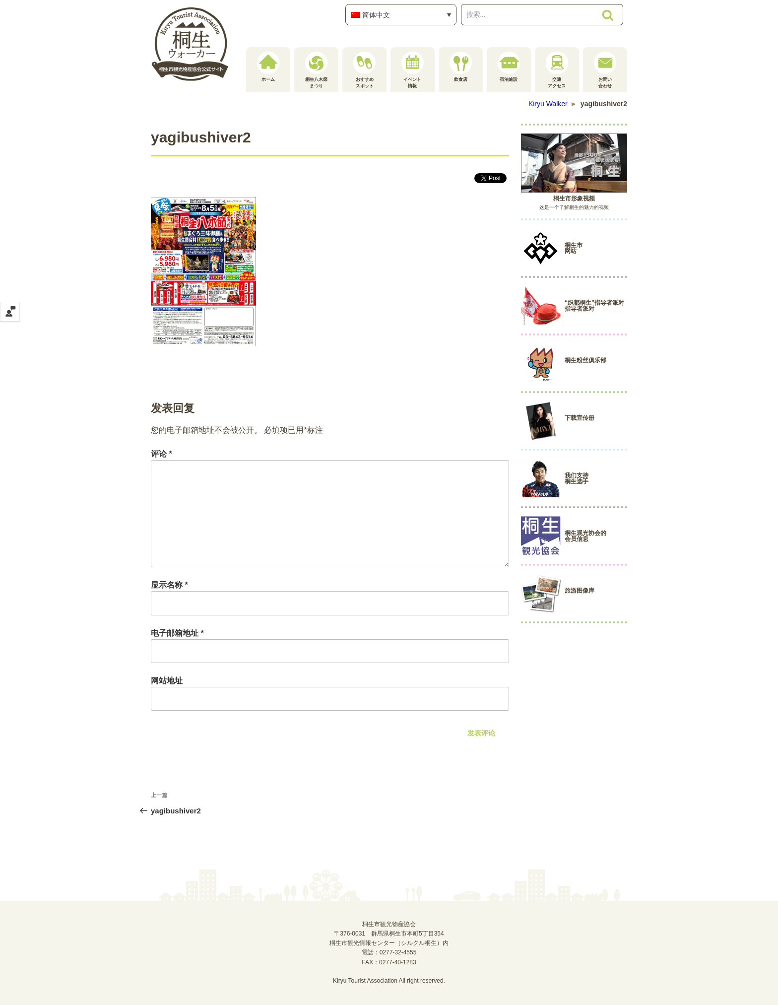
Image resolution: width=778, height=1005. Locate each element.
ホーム (268, 67)
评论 (161, 454)
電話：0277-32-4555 (389, 952)
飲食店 (461, 67)
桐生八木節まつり (316, 70)
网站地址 (167, 680)
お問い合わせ (605, 70)
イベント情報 (412, 70)
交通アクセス (557, 70)
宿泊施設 (509, 67)
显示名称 (169, 585)
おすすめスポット (364, 70)
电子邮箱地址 (177, 633)
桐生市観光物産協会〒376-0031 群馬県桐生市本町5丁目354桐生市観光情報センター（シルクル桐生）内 (389, 933)
